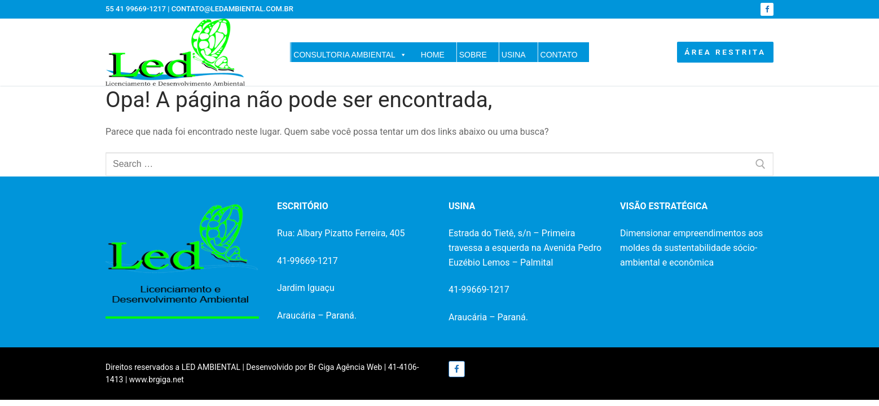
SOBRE (473, 54)
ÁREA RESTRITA (725, 51)
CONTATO (559, 54)
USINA (514, 54)
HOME (433, 54)
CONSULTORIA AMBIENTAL (350, 54)
